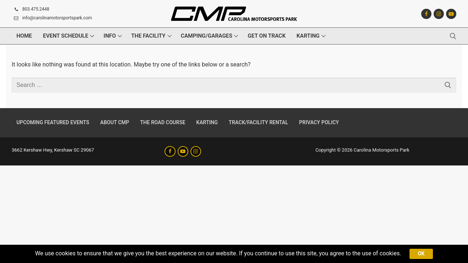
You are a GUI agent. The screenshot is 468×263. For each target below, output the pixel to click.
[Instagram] (439, 14)
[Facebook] (426, 14)
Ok (422, 253)
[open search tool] (453, 36)
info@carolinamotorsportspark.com (52, 18)
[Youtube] (451, 14)
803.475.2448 (30, 9)
